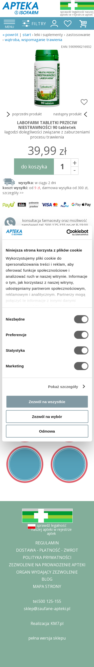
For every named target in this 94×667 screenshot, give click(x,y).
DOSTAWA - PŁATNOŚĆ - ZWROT (47, 550)
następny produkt (71, 114)
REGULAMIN (47, 543)
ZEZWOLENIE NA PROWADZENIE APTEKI (47, 565)
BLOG (47, 579)
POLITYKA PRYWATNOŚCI (47, 557)
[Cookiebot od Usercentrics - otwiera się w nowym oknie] (67, 232)
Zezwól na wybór (47, 416)
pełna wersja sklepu (47, 638)
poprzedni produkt (23, 114)
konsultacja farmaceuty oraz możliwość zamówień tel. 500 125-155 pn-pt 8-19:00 (54, 222)
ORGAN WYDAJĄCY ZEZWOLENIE (47, 572)
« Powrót (10, 34)
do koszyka (34, 166)
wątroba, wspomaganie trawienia (33, 39)
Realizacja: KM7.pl (47, 623)
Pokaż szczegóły (63, 386)
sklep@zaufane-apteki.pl (47, 608)
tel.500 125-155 (47, 601)
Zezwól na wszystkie (47, 402)
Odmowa (47, 431)
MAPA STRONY (47, 586)
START (27, 34)
